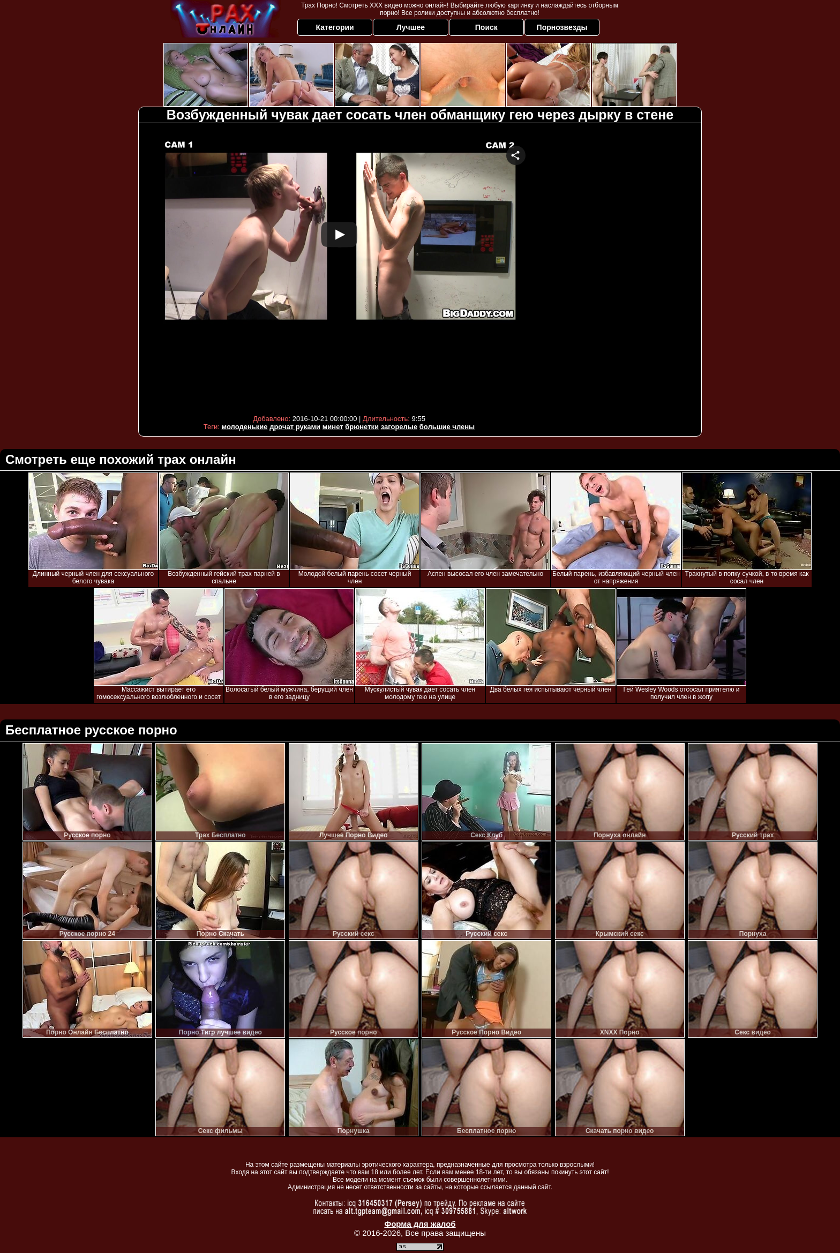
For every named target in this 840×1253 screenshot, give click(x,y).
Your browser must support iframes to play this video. (339, 267)
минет (332, 427)
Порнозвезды (562, 27)
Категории (335, 27)
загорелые (399, 427)
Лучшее (410, 27)
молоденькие (245, 427)
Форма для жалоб (419, 1223)
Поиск (486, 27)
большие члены (447, 427)
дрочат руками (294, 427)
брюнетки (362, 427)
